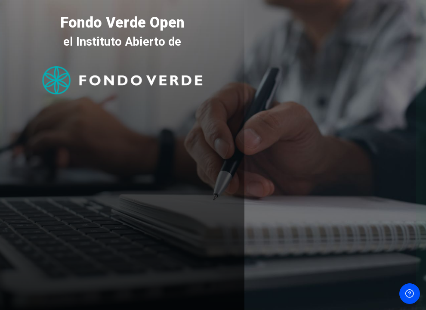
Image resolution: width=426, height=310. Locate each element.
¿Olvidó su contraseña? (387, 200)
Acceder (335, 223)
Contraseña (274, 161)
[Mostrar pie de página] (409, 293)
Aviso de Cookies (335, 277)
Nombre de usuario (285, 121)
